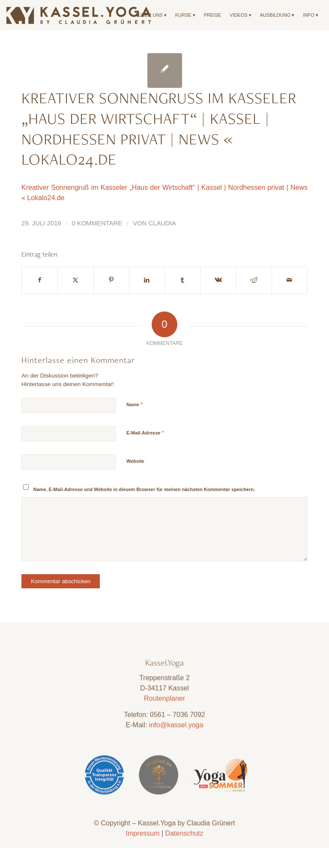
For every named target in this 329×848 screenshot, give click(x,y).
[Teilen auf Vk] (218, 280)
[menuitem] (152, 15)
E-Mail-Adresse (145, 432)
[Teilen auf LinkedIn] (146, 280)
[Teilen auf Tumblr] (182, 280)
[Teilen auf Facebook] (39, 280)
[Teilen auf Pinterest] (111, 280)
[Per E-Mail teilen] (289, 280)
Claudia (162, 223)
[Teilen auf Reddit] (254, 280)
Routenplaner (164, 719)
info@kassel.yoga (176, 745)
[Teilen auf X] (75, 280)
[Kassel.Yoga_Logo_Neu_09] (79, 15)
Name (134, 404)
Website (135, 461)
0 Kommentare (97, 223)
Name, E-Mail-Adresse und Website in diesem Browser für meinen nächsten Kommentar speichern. (144, 489)
